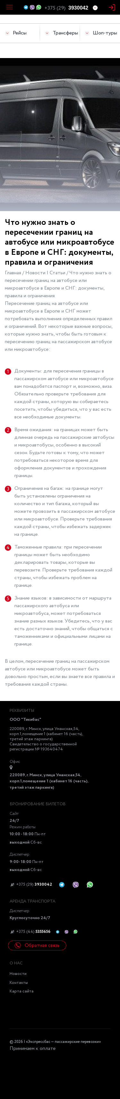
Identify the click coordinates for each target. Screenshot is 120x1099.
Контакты (19, 983)
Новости (18, 974)
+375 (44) (30, 932)
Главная (13, 273)
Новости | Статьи (46, 273)
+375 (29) (31, 884)
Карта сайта (22, 991)
